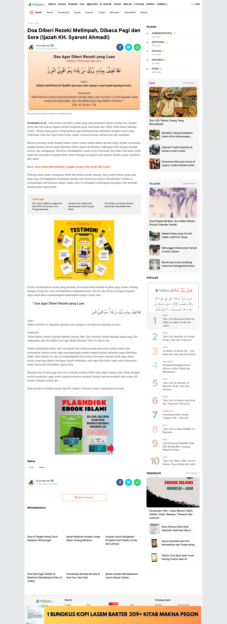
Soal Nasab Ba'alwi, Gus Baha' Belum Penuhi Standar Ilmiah (172, 223)
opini (155, 69)
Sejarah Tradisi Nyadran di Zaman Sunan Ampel (177, 149)
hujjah (62, 4)
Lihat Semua (188, 83)
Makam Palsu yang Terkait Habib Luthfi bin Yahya (177, 235)
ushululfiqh (129, 13)
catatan (139, 4)
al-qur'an (105, 4)
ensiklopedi (63, 13)
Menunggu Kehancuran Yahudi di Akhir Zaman (179, 250)
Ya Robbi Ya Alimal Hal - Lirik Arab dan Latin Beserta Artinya (179, 353)
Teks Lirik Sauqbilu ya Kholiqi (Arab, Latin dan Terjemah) (179, 338)
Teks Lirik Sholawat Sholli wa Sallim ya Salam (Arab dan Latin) (178, 322)
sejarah (72, 4)
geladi (77, 13)
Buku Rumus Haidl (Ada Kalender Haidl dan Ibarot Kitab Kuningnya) (176, 529)
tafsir (117, 4)
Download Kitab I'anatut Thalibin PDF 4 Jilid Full (176, 417)
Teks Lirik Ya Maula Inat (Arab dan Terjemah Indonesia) (179, 402)
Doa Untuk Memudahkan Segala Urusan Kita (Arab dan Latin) (72, 167)
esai (82, 4)
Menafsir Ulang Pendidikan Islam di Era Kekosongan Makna (177, 135)
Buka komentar (83, 497)
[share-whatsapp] (137, 47)
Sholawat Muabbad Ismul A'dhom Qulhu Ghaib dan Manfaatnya (176, 368)
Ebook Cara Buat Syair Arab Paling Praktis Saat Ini (178, 557)
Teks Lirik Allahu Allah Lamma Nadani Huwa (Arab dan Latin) (179, 463)
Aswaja (150, 4)
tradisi (101, 13)
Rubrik (36, 12)
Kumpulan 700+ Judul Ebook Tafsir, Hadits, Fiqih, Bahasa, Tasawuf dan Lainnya (171, 514)
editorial (158, 42)
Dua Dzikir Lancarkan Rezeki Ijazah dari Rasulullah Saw (119, 205)
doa (32, 467)
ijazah (42, 467)
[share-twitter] (128, 47)
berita (52, 4)
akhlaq (127, 4)
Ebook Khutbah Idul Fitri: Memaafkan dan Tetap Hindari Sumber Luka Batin (179, 543)
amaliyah (92, 4)
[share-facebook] (119, 47)
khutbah (158, 60)
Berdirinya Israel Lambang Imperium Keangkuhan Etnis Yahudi (178, 264)
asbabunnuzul (162, 33)
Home (30, 23)
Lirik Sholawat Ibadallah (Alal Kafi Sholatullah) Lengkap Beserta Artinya (178, 446)
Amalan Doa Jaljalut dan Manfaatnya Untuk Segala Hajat (81, 206)
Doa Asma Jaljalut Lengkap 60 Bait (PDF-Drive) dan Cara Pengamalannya (47, 206)
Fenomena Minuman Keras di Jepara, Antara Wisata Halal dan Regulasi (178, 164)
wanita (143, 13)
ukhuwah (114, 13)
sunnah (89, 13)
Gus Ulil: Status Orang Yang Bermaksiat (166, 122)
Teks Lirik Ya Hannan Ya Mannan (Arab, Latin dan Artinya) (176, 386)
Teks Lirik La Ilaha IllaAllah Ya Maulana (179, 431)
